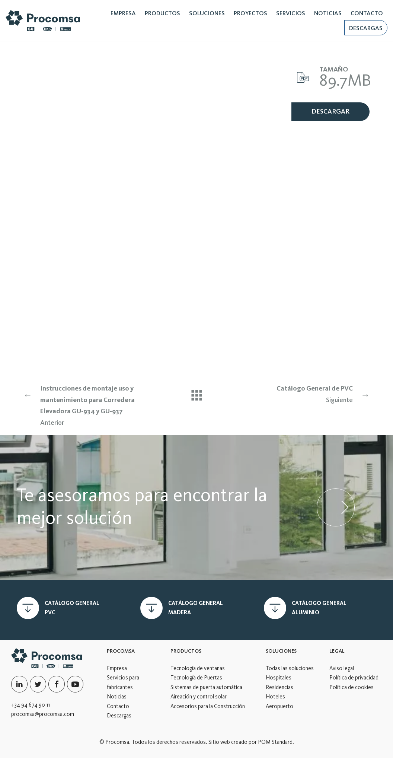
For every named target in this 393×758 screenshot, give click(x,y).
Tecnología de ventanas (197, 668)
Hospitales (278, 677)
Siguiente (304, 393)
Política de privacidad (353, 677)
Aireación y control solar (198, 696)
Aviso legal (341, 668)
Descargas (119, 715)
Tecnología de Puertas (196, 677)
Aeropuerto (279, 706)
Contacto (118, 706)
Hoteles (275, 696)
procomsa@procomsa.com (42, 714)
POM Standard (275, 742)
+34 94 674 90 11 (30, 704)
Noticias (117, 696)
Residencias (279, 687)
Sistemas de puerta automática (206, 687)
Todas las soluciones (290, 668)
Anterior (88, 405)
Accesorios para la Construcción (207, 706)
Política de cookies (351, 687)
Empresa (117, 668)
